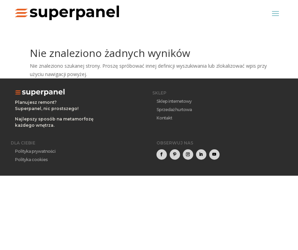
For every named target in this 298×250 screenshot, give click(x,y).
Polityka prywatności (35, 151)
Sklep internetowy (173, 101)
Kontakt (164, 117)
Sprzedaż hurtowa (174, 109)
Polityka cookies (31, 159)
